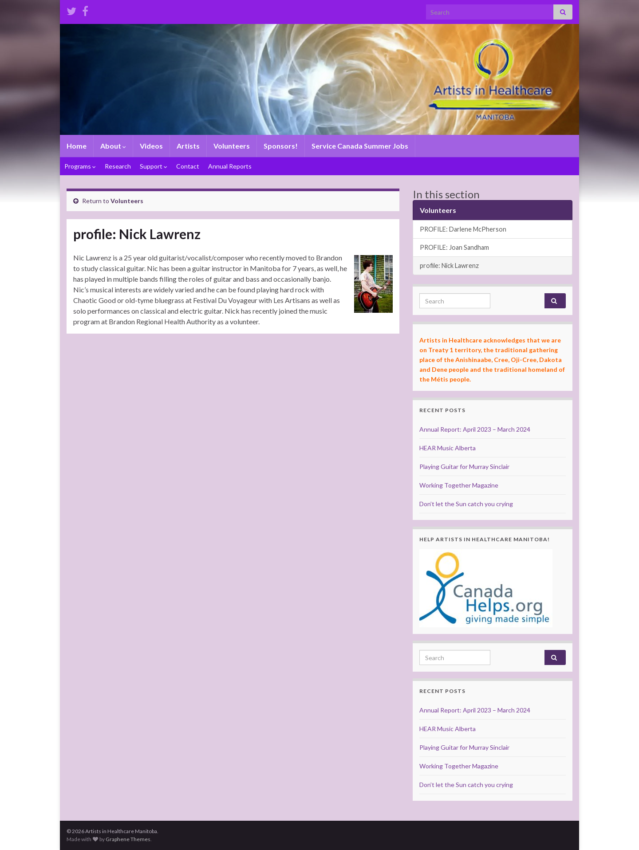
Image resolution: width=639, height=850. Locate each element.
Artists (188, 146)
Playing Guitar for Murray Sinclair (464, 466)
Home (77, 146)
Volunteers (231, 146)
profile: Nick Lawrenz (449, 265)
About (113, 146)
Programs (80, 166)
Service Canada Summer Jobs (360, 146)
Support (153, 166)
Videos (151, 146)
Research (118, 166)
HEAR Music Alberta (447, 448)
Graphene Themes (128, 839)
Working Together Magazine (458, 485)
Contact (187, 166)
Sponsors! (281, 146)
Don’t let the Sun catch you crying (466, 504)
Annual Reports (230, 166)
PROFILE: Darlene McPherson (463, 229)
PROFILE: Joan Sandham (454, 247)
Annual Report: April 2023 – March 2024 (474, 429)
